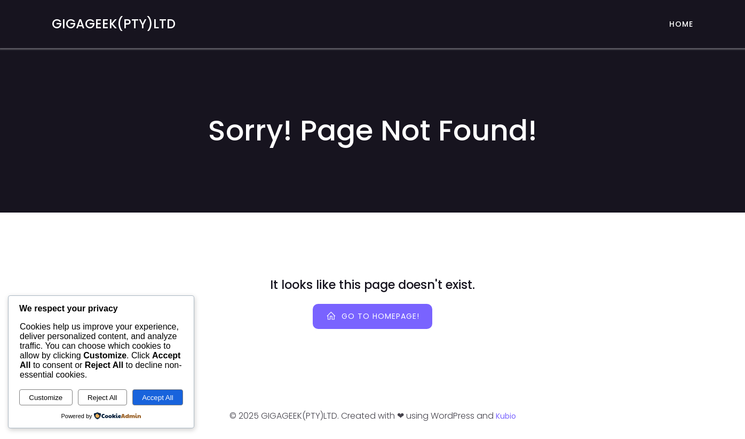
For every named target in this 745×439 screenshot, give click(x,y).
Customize (45, 398)
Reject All (102, 398)
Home (681, 24)
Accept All (157, 398)
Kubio (506, 416)
